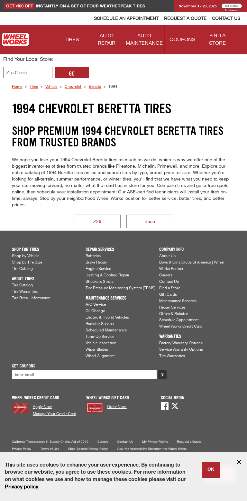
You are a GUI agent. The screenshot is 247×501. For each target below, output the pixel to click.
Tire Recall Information (31, 297)
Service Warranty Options (181, 349)
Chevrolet (73, 86)
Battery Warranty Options (181, 342)
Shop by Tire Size (27, 261)
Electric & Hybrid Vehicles (107, 317)
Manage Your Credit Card (54, 413)
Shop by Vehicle (25, 255)
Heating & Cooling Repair (107, 274)
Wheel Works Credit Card (180, 326)
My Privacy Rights (155, 442)
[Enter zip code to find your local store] (27, 72)
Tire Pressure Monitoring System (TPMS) (120, 287)
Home (17, 86)
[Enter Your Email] (84, 374)
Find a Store (169, 287)
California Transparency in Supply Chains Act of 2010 (50, 442)
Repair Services (172, 307)
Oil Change (95, 310)
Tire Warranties (25, 291)
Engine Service (98, 268)
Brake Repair (96, 261)
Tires (34, 86)
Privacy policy (21, 487)
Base (149, 221)
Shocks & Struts (100, 281)
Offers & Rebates (173, 313)
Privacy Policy (21, 449)
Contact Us (169, 281)
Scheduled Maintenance (106, 329)
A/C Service (96, 304)
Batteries (93, 255)
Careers (165, 274)
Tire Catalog (22, 268)
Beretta (95, 86)
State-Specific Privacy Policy (88, 449)
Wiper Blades (97, 349)
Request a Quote (189, 442)
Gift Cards (168, 294)
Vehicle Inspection (101, 342)
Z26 (97, 221)
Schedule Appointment (179, 319)
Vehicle (51, 86)
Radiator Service (100, 323)
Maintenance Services (178, 300)
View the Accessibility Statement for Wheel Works (152, 449)
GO (72, 74)
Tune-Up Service (100, 336)
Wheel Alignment (100, 355)
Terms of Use (49, 449)
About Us (167, 255)
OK (210, 470)
